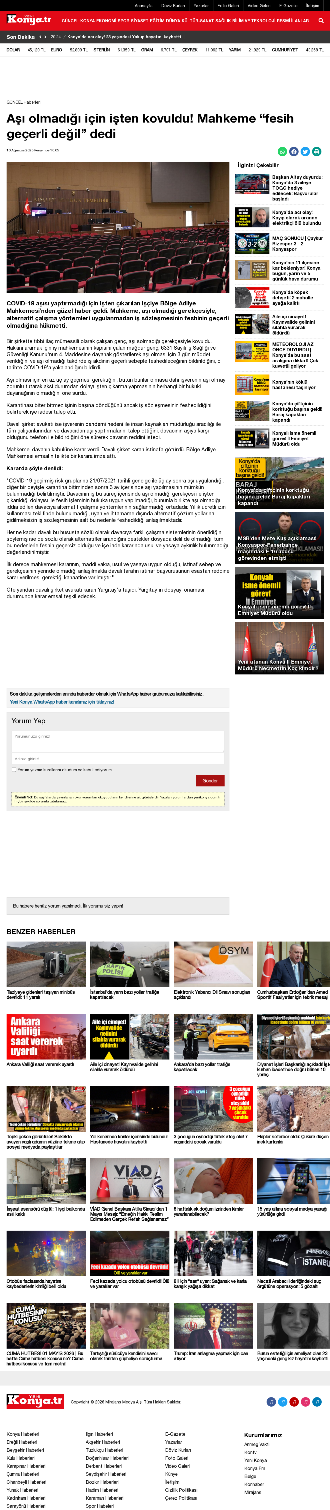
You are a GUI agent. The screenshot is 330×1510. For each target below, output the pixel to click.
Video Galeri (259, 5)
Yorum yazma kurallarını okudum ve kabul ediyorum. (65, 770)
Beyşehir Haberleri (25, 1450)
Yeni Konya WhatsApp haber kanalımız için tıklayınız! (62, 701)
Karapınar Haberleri (26, 1466)
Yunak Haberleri (22, 1490)
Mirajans (252, 1492)
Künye (171, 1474)
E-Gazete (288, 5)
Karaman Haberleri (104, 1498)
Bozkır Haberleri (102, 1482)
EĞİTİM (157, 20)
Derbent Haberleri (104, 1466)
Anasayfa (144, 5)
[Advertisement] (165, 81)
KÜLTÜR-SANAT (198, 20)
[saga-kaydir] (45, 37)
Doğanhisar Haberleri (107, 1458)
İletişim (312, 5)
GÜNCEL (70, 20)
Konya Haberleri (23, 1434)
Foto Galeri (228, 5)
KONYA (87, 20)
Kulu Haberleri (21, 1458)
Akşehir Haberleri (103, 1442)
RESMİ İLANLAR (293, 20)
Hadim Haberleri (102, 1490)
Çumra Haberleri (23, 1474)
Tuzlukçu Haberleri (104, 1450)
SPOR (123, 20)
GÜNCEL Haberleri (24, 102)
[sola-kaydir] (40, 37)
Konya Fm (254, 1468)
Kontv (250, 1452)
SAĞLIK (223, 20)
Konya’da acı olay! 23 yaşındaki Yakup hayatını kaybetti (118, 36)
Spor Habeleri (100, 1506)
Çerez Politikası (181, 1498)
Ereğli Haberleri (22, 1442)
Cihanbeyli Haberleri (26, 1482)
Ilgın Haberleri (99, 1434)
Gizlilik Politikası (181, 1490)
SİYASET (140, 20)
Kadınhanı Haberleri (26, 1498)
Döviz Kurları (173, 5)
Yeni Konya (255, 1460)
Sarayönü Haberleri (26, 1506)
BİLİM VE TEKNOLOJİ (253, 20)
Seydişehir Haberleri (106, 1474)
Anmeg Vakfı (256, 1444)
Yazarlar (201, 5)
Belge (250, 1476)
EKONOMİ (106, 20)
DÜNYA (173, 20)
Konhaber (254, 1484)
